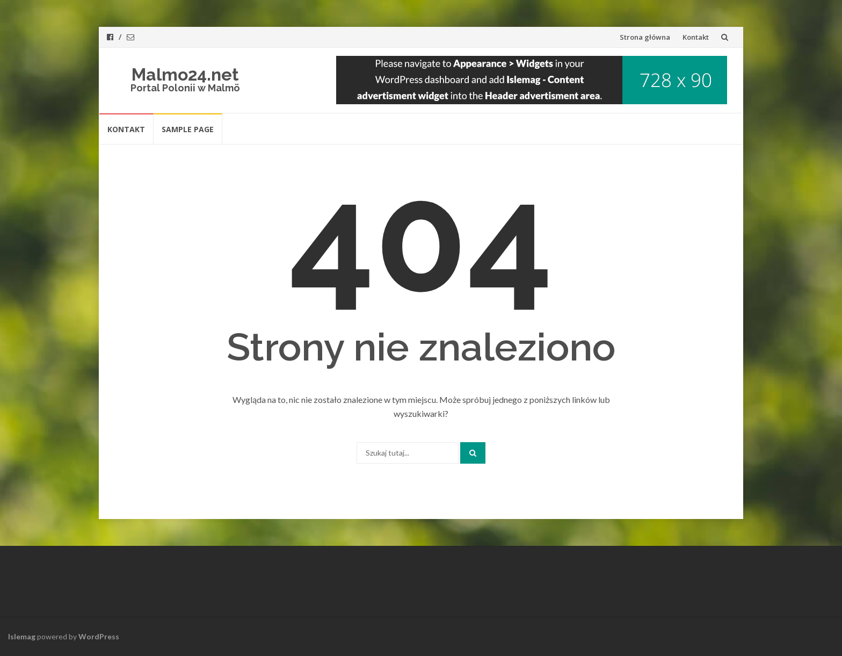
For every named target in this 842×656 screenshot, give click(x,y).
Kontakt (696, 37)
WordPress (98, 636)
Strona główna (645, 37)
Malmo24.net (185, 74)
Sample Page (188, 129)
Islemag (21, 636)
